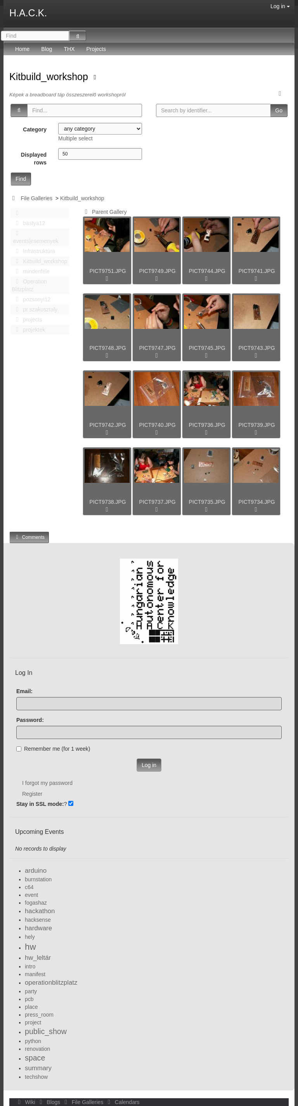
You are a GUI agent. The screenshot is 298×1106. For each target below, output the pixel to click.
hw (30, 947)
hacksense (38, 920)
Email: (24, 691)
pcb (29, 999)
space (35, 1058)
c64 (29, 887)
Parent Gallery (104, 212)
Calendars (122, 1102)
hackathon (40, 911)
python (33, 1041)
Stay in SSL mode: (40, 804)
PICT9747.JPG (157, 348)
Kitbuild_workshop (50, 76)
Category (35, 129)
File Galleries (36, 198)
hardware (38, 928)
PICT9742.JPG (107, 425)
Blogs (49, 1102)
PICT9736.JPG (207, 425)
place (31, 1007)
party (31, 991)
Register (32, 794)
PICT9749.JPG (157, 271)
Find (21, 179)
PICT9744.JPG (207, 271)
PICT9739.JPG (256, 425)
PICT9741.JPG (256, 271)
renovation (37, 1049)
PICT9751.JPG (107, 271)
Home (22, 49)
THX (69, 49)
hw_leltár (38, 957)
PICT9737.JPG (157, 502)
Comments (29, 537)
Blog (46, 49)
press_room (39, 1015)
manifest (35, 974)
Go (278, 110)
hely (30, 937)
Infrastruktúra (33, 251)
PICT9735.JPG (207, 502)
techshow (36, 1077)
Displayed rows (34, 159)
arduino (36, 870)
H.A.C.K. (28, 12)
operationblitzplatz (51, 982)
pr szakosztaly (34, 309)
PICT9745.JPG (207, 348)
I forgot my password (47, 783)
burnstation (38, 879)
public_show (46, 1031)
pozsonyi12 (31, 299)
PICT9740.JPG (157, 425)
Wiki (26, 1102)
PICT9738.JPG (107, 502)
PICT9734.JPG (256, 502)
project (33, 1022)
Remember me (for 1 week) (53, 749)
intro (30, 966)
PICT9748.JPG (107, 348)
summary (38, 1068)
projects (27, 319)
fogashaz (36, 903)
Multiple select (75, 138)
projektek (28, 330)
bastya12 (28, 223)
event (31, 895)
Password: (30, 720)
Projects (96, 49)
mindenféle (31, 271)
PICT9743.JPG (256, 348)
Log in (280, 6)
